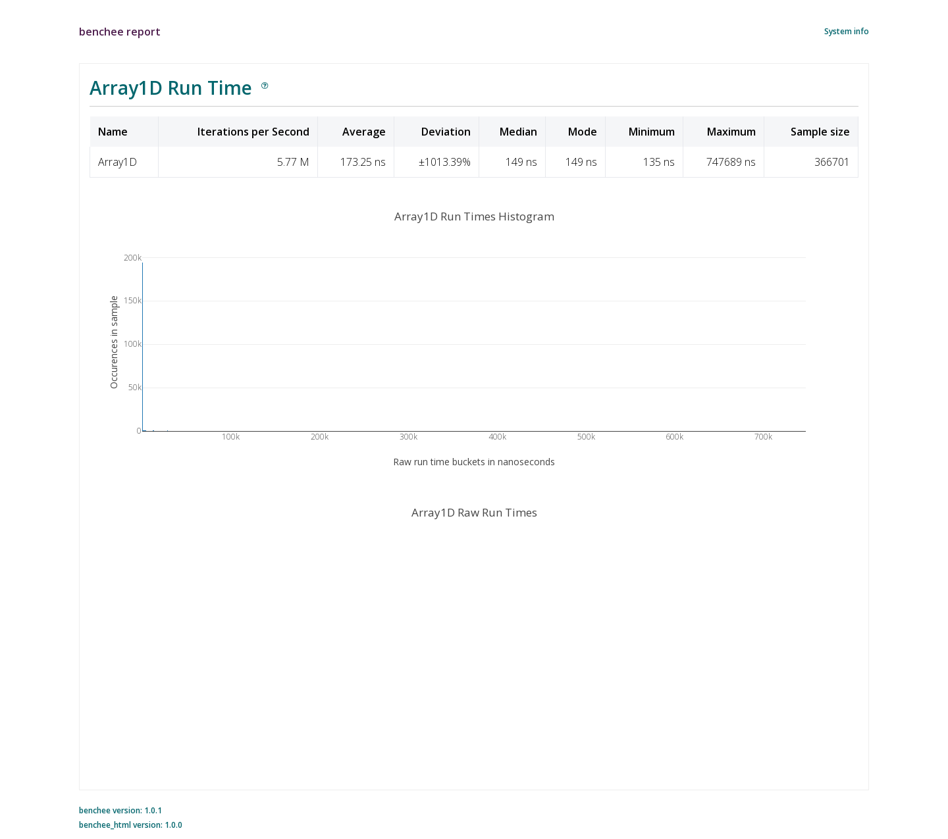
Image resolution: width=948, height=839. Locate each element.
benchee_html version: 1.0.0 (130, 824)
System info (846, 31)
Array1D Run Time (171, 87)
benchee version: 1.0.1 (120, 810)
